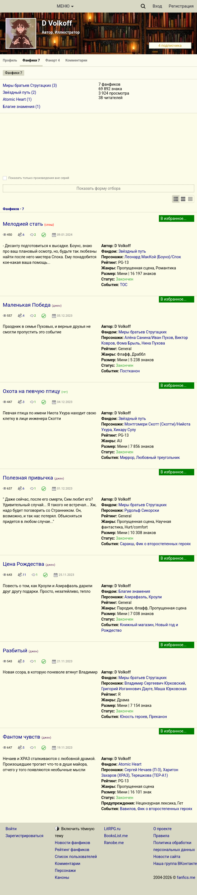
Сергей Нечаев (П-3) (142, 770)
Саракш (127, 544)
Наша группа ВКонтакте (175, 863)
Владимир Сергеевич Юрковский (154, 683)
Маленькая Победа (27, 305)
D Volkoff (57, 23)
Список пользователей (76, 856)
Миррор (127, 457)
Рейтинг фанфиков (72, 849)
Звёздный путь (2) (19, 92)
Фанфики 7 (31, 60)
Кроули (155, 597)
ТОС (123, 284)
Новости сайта (166, 856)
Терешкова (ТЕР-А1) (149, 775)
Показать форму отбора (98, 188)
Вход (157, 6)
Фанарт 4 (52, 60)
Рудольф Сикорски (141, 510)
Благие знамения (134, 591)
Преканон (158, 716)
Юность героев (133, 716)
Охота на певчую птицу (31, 391)
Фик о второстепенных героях (163, 544)
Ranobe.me (114, 842)
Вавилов (128, 809)
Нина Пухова (153, 343)
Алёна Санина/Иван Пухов (148, 337)
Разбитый (15, 650)
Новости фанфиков (72, 842)
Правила (161, 835)
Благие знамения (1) (21, 106)
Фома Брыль (128, 343)
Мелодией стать (23, 224)
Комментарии (76, 60)
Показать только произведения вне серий (38, 178)
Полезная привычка (28, 477)
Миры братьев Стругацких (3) (30, 85)
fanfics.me (186, 877)
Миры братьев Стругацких (143, 332)
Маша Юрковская (170, 689)
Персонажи (65, 870)
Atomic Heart (130, 764)
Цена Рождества (23, 564)
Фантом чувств (21, 737)
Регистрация (181, 6)
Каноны (62, 877)
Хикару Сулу (125, 429)
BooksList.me (116, 835)
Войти (11, 829)
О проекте (162, 829)
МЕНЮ (65, 6)
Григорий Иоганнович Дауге (126, 689)
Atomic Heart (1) (17, 99)
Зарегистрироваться (24, 835)
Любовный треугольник (158, 457)
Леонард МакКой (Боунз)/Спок (152, 257)
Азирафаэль (135, 597)
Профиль (10, 60)
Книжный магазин (137, 625)
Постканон (130, 371)
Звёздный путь (132, 251)
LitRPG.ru (112, 829)
